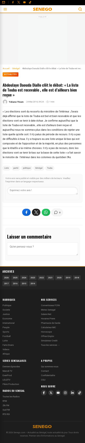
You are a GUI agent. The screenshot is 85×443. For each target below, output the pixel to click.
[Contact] (3, 2)
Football (7, 336)
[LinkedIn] (72, 393)
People (6, 327)
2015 (24, 283)
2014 (32, 283)
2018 (76, 277)
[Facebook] (13, 2)
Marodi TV (7, 371)
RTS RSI (6, 414)
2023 (32, 277)
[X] (51, 393)
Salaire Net (46, 314)
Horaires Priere (48, 318)
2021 (50, 277)
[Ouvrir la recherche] (80, 9)
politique (27, 168)
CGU (43, 380)
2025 (15, 277)
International (8, 323)
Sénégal (38, 168)
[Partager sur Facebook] (26, 212)
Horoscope (46, 332)
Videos (6, 349)
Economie (7, 318)
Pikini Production (11, 384)
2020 (59, 277)
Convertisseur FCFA (50, 305)
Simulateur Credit (49, 340)
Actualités (10, 74)
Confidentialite (48, 375)
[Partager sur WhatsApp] (46, 212)
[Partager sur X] (36, 212)
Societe (6, 310)
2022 (41, 277)
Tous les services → (50, 345)
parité (15, 168)
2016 (15, 283)
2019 (68, 277)
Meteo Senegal (48, 310)
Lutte (5, 340)
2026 (6, 277)
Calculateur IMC (48, 327)
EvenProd (7, 375)
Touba (49, 168)
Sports (6, 332)
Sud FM (6, 410)
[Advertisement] (42, 39)
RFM (5, 401)
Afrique (6, 354)
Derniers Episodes (11, 366)
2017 (6, 283)
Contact (45, 371)
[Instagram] (65, 393)
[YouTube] (24, 2)
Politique (7, 305)
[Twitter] (18, 2)
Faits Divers (8, 345)
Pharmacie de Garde (50, 323)
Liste (6, 168)
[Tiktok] (30, 2)
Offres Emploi (47, 336)
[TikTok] (79, 393)
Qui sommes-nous (49, 366)
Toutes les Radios (11, 396)
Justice (6, 314)
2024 (24, 277)
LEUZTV (6, 380)
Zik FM (6, 405)
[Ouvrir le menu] (5, 9)
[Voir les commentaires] (57, 212)
